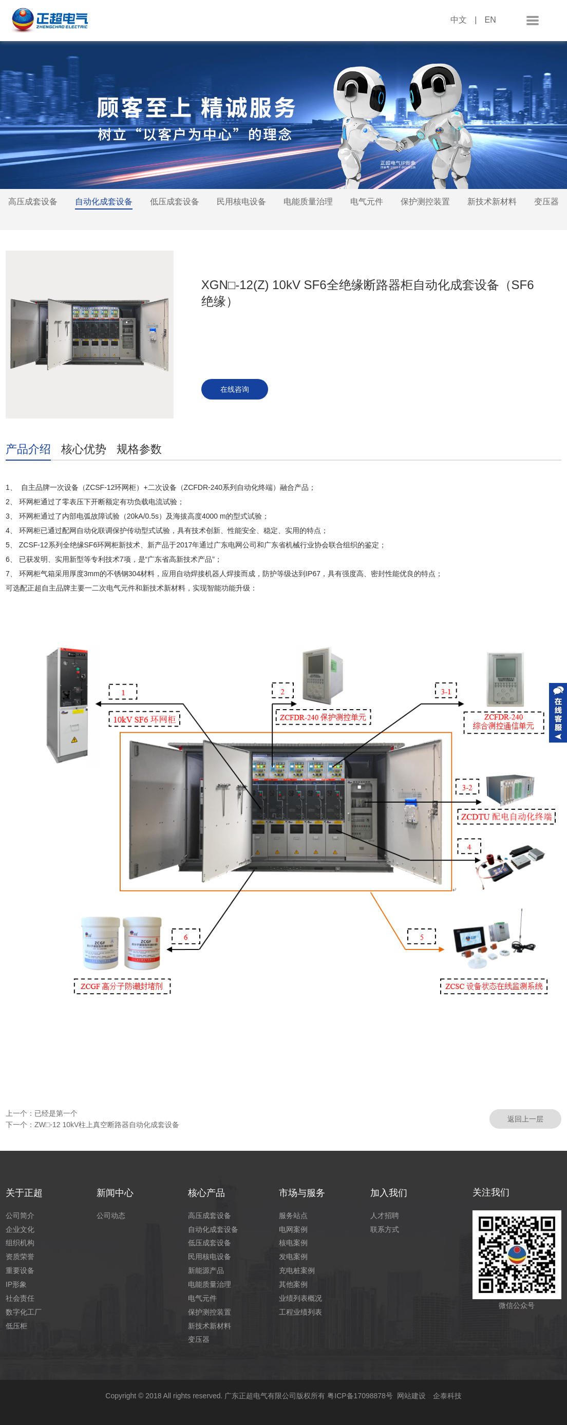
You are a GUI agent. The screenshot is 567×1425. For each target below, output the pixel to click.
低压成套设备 (174, 201)
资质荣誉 (20, 1256)
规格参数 (139, 449)
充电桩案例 (297, 1270)
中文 (458, 19)
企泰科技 (447, 1396)
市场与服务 (302, 1193)
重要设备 (20, 1270)
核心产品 (206, 1193)
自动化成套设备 (104, 201)
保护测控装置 (425, 201)
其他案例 (293, 1284)
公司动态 (111, 1215)
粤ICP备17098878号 (361, 1396)
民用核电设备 (241, 201)
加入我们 (388, 1193)
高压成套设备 (33, 201)
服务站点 (293, 1215)
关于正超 (24, 1193)
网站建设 (411, 1396)
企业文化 (20, 1229)
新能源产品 (206, 1270)
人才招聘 (384, 1215)
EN (490, 19)
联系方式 (384, 1229)
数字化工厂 (24, 1312)
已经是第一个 (56, 1113)
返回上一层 (525, 1119)
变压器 (546, 201)
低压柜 (16, 1326)
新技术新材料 (492, 201)
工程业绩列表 (300, 1312)
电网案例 (293, 1229)
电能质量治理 (308, 201)
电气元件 (366, 201)
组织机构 (20, 1243)
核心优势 (83, 449)
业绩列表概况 (300, 1298)
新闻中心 (115, 1193)
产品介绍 (28, 449)
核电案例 (293, 1243)
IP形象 (16, 1284)
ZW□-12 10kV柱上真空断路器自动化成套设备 (106, 1124)
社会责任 (20, 1298)
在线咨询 (234, 389)
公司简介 (20, 1215)
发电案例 (293, 1256)
